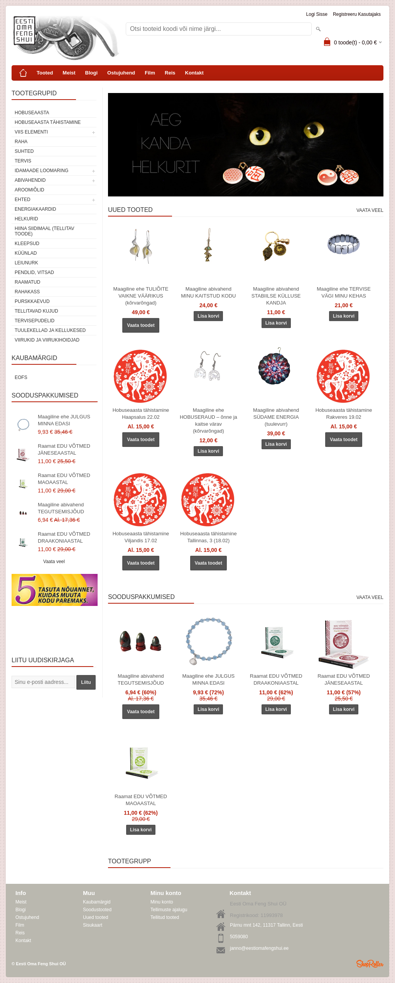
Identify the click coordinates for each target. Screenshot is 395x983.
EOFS (21, 377)
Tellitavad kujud (36, 311)
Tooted (45, 73)
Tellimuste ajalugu (168, 909)
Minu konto (161, 902)
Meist (68, 73)
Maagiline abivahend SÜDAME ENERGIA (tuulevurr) (276, 417)
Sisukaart (92, 925)
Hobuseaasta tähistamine (48, 122)
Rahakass (27, 291)
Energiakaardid (35, 209)
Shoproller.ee (369, 964)
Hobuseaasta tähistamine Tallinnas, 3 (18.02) (208, 537)
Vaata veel (54, 561)
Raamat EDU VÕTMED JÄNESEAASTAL (64, 449)
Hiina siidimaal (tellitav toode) (44, 231)
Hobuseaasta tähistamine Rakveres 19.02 (344, 413)
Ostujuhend (121, 73)
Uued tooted (95, 917)
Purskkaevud (32, 301)
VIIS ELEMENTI (31, 132)
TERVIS (23, 161)
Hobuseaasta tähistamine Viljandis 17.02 (141, 537)
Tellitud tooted (164, 917)
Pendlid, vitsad (34, 272)
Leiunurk (26, 263)
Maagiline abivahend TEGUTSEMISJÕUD (61, 508)
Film (150, 73)
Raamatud (27, 282)
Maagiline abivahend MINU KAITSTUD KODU (208, 292)
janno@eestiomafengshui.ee (259, 948)
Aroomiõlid (29, 190)
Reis (170, 73)
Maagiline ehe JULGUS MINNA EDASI (64, 420)
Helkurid (26, 219)
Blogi (91, 73)
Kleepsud (27, 243)
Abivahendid (30, 180)
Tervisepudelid (34, 320)
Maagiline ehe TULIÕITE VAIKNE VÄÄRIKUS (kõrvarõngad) (141, 296)
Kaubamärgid (96, 902)
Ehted (22, 199)
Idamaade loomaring (41, 170)
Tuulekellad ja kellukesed (50, 330)
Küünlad (26, 253)
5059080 (239, 936)
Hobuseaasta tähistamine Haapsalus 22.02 (141, 413)
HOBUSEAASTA (32, 112)
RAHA (21, 141)
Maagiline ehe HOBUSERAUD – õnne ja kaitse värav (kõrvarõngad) (208, 420)
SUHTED (24, 151)
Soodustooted (97, 909)
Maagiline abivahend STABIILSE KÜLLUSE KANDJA (276, 296)
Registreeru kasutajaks (357, 14)
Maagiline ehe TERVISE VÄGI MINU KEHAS (344, 292)
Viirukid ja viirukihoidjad (47, 340)
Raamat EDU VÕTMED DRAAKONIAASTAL (64, 537)
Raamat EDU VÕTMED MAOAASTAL (64, 478)
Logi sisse (316, 14)
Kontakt (194, 73)
